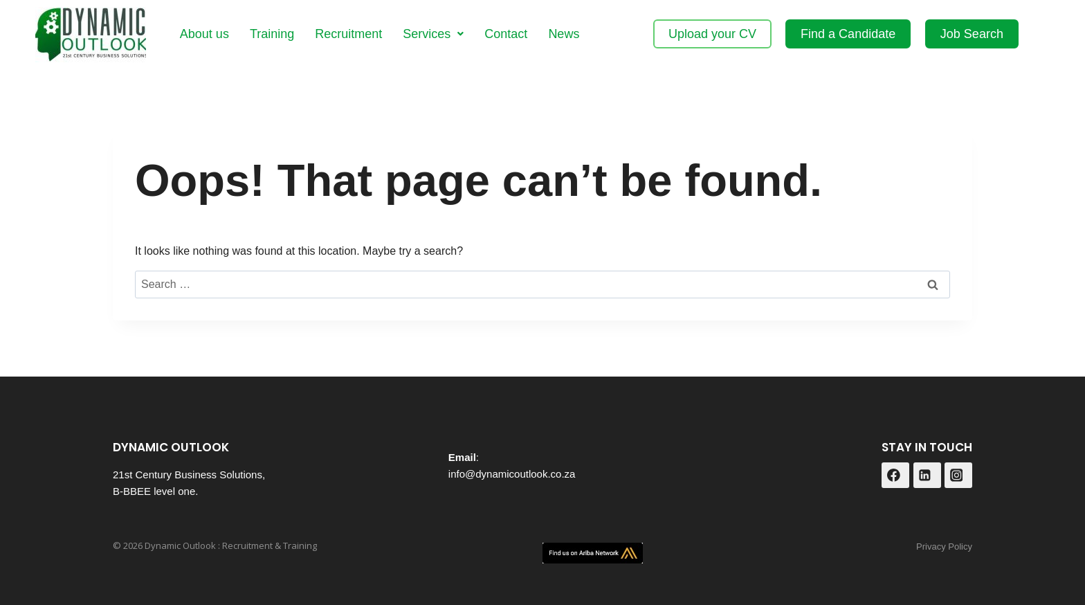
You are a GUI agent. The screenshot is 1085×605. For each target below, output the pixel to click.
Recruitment (348, 34)
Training (272, 34)
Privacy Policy (944, 546)
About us (204, 34)
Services (433, 34)
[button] (433, 34)
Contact (505, 34)
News (563, 34)
